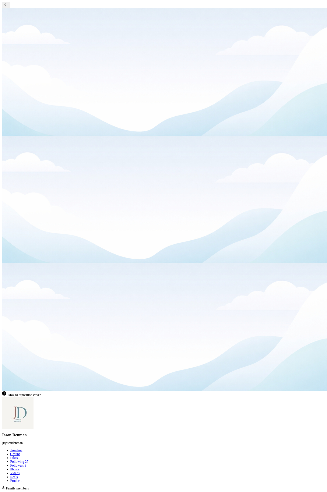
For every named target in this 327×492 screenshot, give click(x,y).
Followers (18, 465)
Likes (14, 458)
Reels (14, 477)
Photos (15, 469)
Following (19, 461)
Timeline (16, 450)
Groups (15, 454)
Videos (15, 473)
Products (16, 480)
